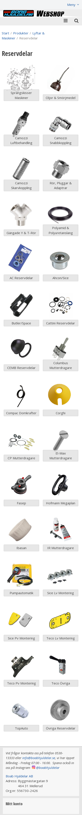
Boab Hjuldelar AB (19, 776)
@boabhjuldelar (47, 767)
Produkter (20, 33)
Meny (71, 4)
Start (5, 33)
